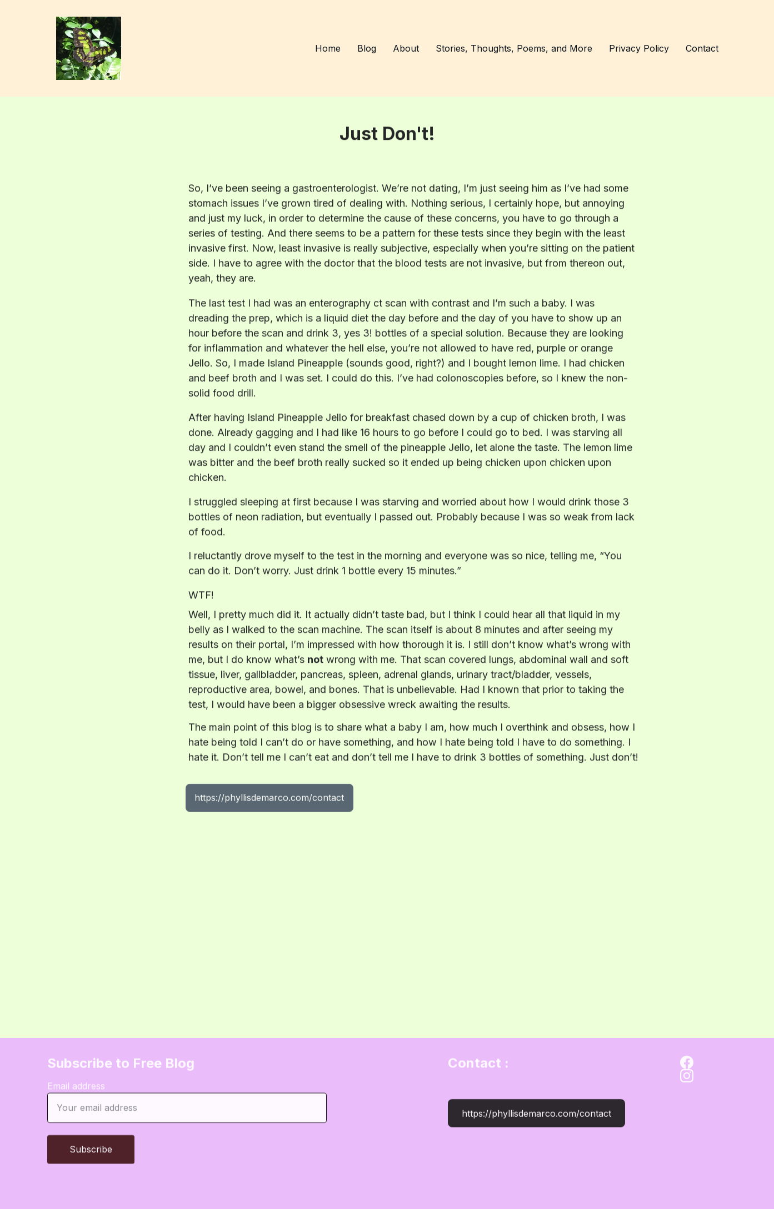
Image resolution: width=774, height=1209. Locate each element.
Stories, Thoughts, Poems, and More (514, 48)
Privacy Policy (639, 48)
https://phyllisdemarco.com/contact (269, 799)
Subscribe (90, 1156)
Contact (702, 48)
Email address (76, 1093)
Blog (366, 48)
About (406, 48)
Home (328, 48)
